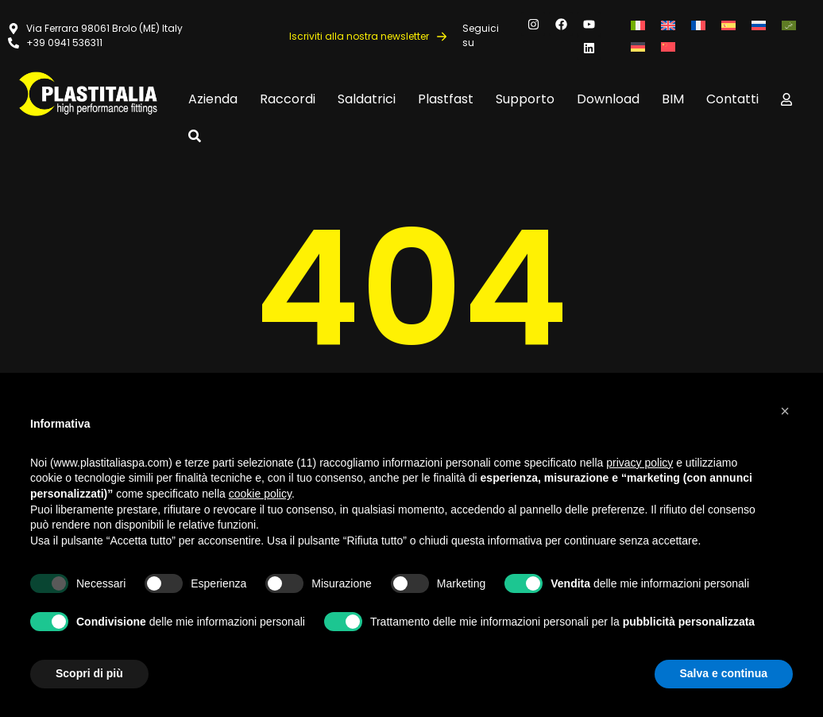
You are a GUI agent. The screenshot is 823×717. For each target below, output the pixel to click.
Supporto (525, 99)
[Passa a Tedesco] (638, 46)
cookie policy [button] (260, 493)
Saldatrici (367, 99)
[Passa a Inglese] (668, 25)
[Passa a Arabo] (789, 25)
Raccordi (287, 99)
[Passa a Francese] (698, 25)
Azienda (213, 99)
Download (608, 99)
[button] (785, 411)
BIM (673, 99)
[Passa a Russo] (759, 25)
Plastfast (445, 99)
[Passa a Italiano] (638, 25)
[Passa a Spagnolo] (728, 25)
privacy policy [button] (639, 462)
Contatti (732, 99)
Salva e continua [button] (723, 673)
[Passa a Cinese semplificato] (668, 46)
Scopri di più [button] (89, 673)
